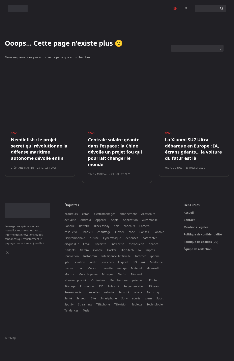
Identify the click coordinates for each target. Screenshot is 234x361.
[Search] (221, 8)
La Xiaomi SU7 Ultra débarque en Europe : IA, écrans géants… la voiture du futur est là (193, 163)
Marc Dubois (173, 182)
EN (175, 8)
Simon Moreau (98, 188)
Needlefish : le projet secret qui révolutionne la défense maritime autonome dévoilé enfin (39, 163)
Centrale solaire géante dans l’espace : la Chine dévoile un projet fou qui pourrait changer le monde (115, 166)
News (14, 147)
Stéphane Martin (22, 182)
